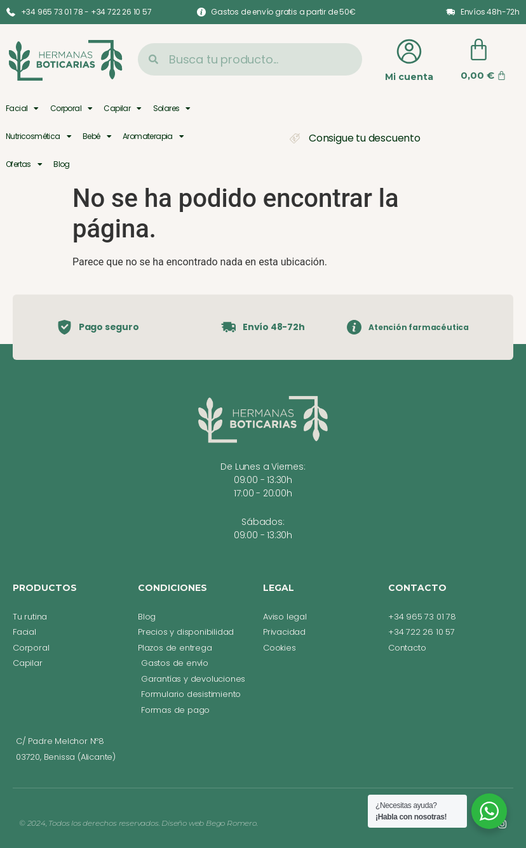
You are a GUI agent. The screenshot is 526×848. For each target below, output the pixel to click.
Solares (172, 108)
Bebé (97, 136)
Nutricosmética (38, 136)
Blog (61, 164)
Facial (22, 108)
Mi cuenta (409, 77)
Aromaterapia (153, 136)
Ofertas (24, 164)
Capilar (122, 108)
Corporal (71, 108)
